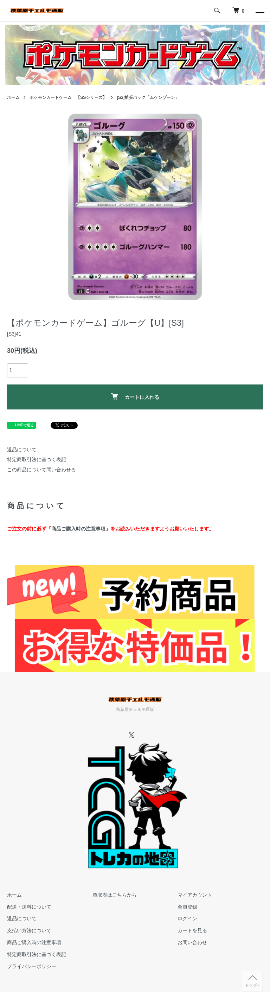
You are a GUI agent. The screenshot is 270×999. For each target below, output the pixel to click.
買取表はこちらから (114, 895)
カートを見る (192, 930)
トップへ (252, 985)
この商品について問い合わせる (41, 469)
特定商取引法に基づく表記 (36, 459)
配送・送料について (29, 907)
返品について (22, 449)
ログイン (187, 918)
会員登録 (187, 907)
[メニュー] (259, 10)
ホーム (13, 97)
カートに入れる (135, 396)
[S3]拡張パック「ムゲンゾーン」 (148, 97)
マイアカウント (195, 895)
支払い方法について (29, 930)
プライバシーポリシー (31, 966)
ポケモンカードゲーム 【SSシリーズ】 (68, 97)
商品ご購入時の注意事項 (78, 529)
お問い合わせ (192, 942)
